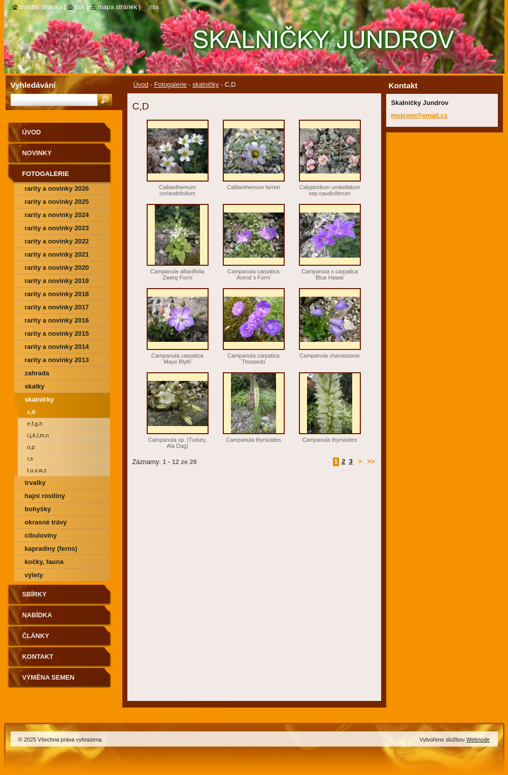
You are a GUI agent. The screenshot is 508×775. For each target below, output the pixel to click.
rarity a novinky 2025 (57, 201)
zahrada (37, 373)
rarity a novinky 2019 (57, 281)
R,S (30, 458)
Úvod (141, 84)
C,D (31, 412)
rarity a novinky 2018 (57, 294)
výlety (34, 575)
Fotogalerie (170, 84)
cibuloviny (41, 535)
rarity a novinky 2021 (57, 254)
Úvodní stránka (41, 7)
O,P (31, 447)
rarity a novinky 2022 (57, 241)
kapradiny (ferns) (51, 548)
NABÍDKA (37, 615)
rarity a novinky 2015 (57, 333)
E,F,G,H (35, 423)
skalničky (205, 84)
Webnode (478, 739)
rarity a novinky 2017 (57, 307)
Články (35, 636)
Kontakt (38, 656)
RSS (154, 7)
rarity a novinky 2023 (57, 228)
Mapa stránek (118, 7)
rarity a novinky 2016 (57, 320)
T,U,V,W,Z (37, 470)
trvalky (35, 482)
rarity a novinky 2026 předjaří (57, 190)
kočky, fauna (44, 562)
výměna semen (48, 677)
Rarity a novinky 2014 (57, 346)
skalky (35, 386)
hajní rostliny (45, 496)
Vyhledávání (33, 85)
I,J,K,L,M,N (38, 435)
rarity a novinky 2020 (57, 267)
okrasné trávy (46, 522)
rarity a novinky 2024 (57, 215)
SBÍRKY (34, 594)
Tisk (80, 7)
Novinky (37, 153)
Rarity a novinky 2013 (57, 360)
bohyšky (38, 509)
